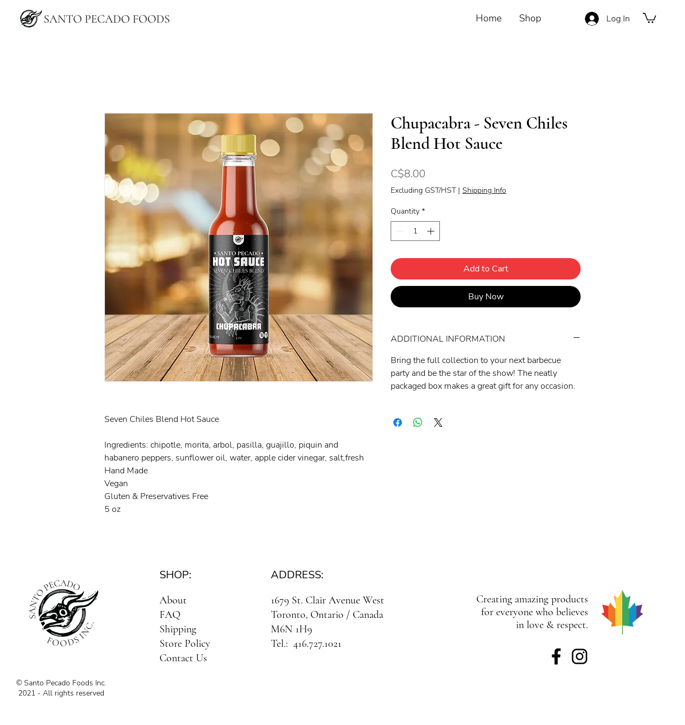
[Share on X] (438, 422)
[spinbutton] (415, 231)
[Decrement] (399, 231)
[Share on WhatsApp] (418, 422)
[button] (649, 17)
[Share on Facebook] (397, 422)
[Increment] (431, 231)
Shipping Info (484, 190)
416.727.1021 (317, 643)
